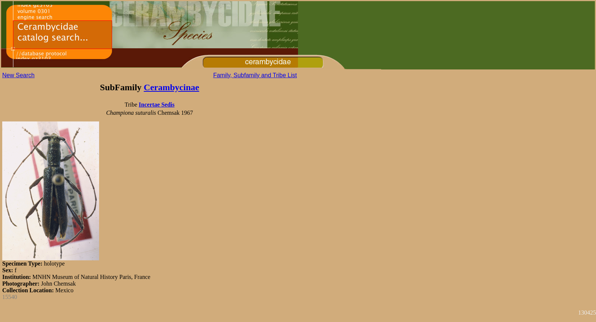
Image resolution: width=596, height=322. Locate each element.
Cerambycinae (171, 87)
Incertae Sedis (156, 104)
